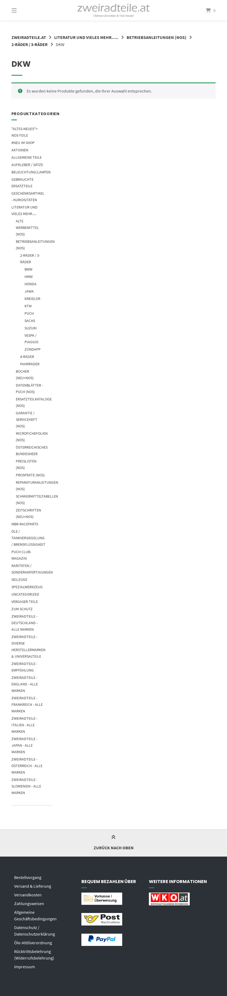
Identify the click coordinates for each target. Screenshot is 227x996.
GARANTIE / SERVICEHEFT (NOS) (26, 419)
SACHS (29, 320)
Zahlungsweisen (29, 903)
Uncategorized (25, 594)
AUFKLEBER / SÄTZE (27, 164)
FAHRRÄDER (29, 363)
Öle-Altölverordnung (33, 942)
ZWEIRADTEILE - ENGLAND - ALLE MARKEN (24, 684)
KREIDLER (32, 298)
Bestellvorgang (27, 877)
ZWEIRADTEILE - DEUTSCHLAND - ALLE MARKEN (24, 623)
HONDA (30, 283)
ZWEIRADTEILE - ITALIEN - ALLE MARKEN (24, 725)
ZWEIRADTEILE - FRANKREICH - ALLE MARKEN (27, 704)
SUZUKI (30, 328)
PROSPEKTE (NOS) (30, 475)
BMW (28, 269)
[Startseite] (113, 10)
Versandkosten (28, 894)
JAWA (29, 291)
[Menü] (23, 10)
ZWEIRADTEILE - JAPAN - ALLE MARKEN (24, 745)
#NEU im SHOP (23, 142)
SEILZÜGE (19, 579)
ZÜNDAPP (32, 349)
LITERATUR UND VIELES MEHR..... (86, 37)
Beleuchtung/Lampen (31, 172)
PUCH (29, 313)
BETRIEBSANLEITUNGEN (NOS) (156, 37)
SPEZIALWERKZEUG (27, 586)
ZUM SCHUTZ (22, 608)
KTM (28, 306)
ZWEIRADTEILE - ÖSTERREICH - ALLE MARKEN (26, 766)
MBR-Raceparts (24, 524)
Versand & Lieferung (32, 886)
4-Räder (27, 356)
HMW (28, 276)
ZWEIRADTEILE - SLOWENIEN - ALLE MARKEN (26, 786)
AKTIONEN (19, 150)
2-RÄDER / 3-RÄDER (29, 44)
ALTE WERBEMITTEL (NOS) (27, 228)
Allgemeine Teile (26, 157)
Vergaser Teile (24, 601)
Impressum (24, 966)
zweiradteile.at (28, 37)
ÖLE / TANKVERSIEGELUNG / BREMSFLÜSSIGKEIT (28, 538)
